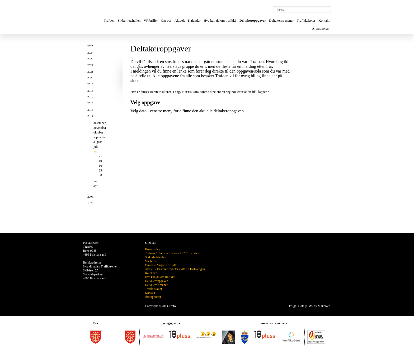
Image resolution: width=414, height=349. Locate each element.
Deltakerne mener (281, 20)
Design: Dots (296, 306)
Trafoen (109, 20)
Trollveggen (197, 269)
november (99, 128)
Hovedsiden (152, 249)
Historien (193, 253)
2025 (90, 46)
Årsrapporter (321, 28)
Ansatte (172, 265)
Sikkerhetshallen (129, 20)
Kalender (194, 20)
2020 (90, 77)
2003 (90, 196)
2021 (90, 71)
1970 (90, 202)
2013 (184, 269)
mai (95, 181)
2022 (90, 65)
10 (100, 161)
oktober (98, 132)
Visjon (161, 265)
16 (100, 166)
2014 (90, 115)
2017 (90, 96)
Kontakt (324, 20)
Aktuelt (180, 20)
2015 (90, 109)
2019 (90, 84)
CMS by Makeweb (318, 306)
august (97, 142)
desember (99, 123)
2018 (90, 90)
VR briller (151, 20)
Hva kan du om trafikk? (220, 20)
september (99, 137)
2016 (90, 103)
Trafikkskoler (306, 20)
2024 (90, 52)
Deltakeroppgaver (252, 20)
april (96, 186)
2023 (90, 58)
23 (100, 170)
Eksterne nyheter (167, 269)
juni (95, 151)
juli (95, 147)
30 (100, 175)
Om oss (166, 20)
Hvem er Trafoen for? (171, 253)
